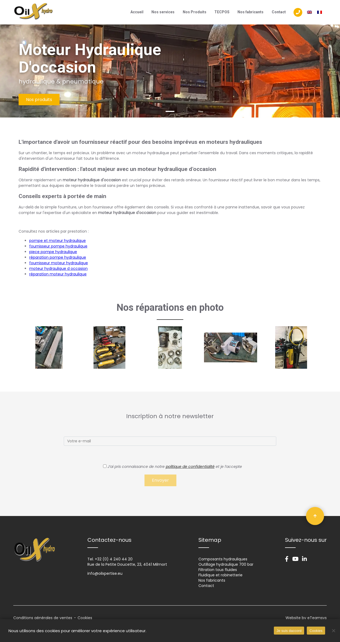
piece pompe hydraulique (53, 251)
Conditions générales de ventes (42, 617)
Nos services (163, 12)
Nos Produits (194, 12)
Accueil (136, 12)
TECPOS (222, 12)
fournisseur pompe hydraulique (58, 246)
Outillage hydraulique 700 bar (225, 564)
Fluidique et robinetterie (220, 575)
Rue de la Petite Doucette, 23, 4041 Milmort (127, 564)
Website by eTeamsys (306, 617)
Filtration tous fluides (217, 569)
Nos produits (39, 99)
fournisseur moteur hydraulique (58, 263)
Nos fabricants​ (250, 12)
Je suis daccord (289, 631)
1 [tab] (170, 111)
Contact (279, 12)
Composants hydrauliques (222, 559)
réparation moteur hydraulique (58, 274)
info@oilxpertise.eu (104, 573)
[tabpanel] (170, 71)
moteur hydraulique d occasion (58, 268)
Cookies (85, 617)
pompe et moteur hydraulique (57, 240)
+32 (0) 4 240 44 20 (114, 559)
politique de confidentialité (190, 466)
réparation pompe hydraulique (57, 257)
